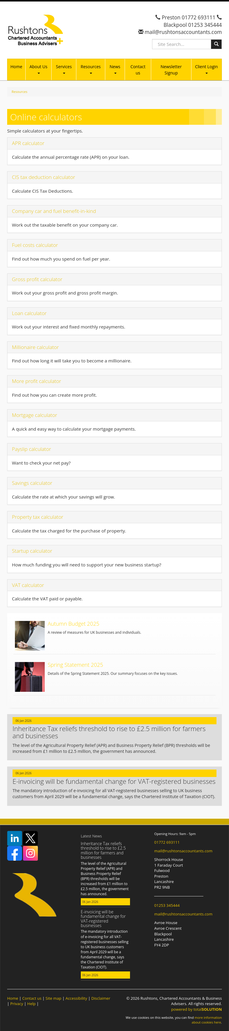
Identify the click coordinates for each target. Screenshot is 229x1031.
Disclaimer (100, 998)
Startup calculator (32, 550)
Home (16, 66)
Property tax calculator (37, 516)
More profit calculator (36, 381)
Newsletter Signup (171, 70)
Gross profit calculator (37, 279)
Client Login (206, 69)
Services (64, 69)
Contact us (137, 70)
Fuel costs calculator (35, 245)
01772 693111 (199, 17)
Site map (53, 998)
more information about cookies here (207, 1019)
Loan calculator (29, 313)
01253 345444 (205, 24)
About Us (38, 69)
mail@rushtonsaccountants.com (182, 32)
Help (31, 1003)
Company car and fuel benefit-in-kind (54, 211)
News (115, 69)
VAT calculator (28, 585)
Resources (91, 69)
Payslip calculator (31, 449)
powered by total (196, 1009)
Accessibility (76, 998)
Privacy (16, 1003)
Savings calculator (32, 482)
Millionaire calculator (35, 347)
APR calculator (28, 143)
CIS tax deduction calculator (43, 177)
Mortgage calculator (34, 415)
